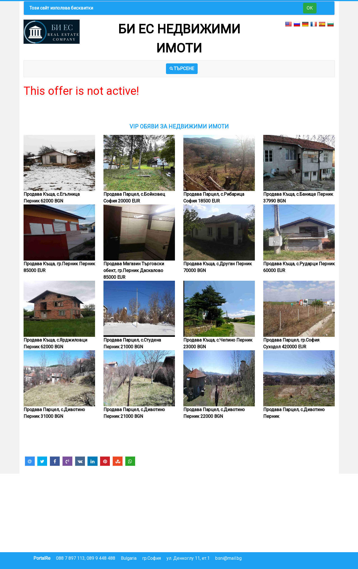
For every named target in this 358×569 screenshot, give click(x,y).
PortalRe (41, 558)
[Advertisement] (179, 110)
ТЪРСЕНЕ (182, 68)
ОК (310, 8)
